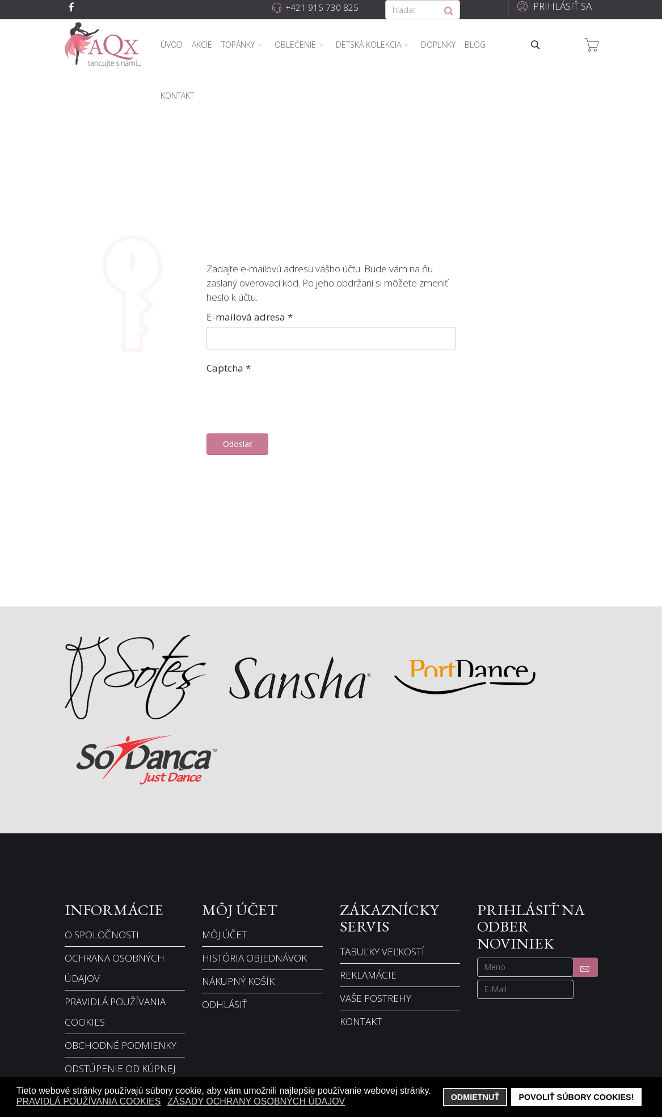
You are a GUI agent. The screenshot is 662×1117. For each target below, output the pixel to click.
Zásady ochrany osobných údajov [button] (256, 1101)
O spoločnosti (102, 934)
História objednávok (254, 957)
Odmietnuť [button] (475, 1097)
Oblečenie (295, 44)
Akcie (202, 44)
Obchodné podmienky (120, 1045)
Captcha (228, 367)
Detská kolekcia (368, 44)
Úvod (172, 44)
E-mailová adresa (249, 316)
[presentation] (292, 400)
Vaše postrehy (375, 998)
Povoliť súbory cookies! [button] (576, 1097)
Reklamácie (368, 974)
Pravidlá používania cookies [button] (88, 1101)
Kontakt (177, 95)
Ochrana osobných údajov (115, 968)
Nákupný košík (238, 981)
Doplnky (438, 44)
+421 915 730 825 (322, 7)
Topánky (238, 44)
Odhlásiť (224, 1004)
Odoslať (237, 444)
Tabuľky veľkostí (382, 951)
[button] (552, 6)
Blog (475, 44)
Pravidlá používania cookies (115, 1012)
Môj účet (224, 934)
